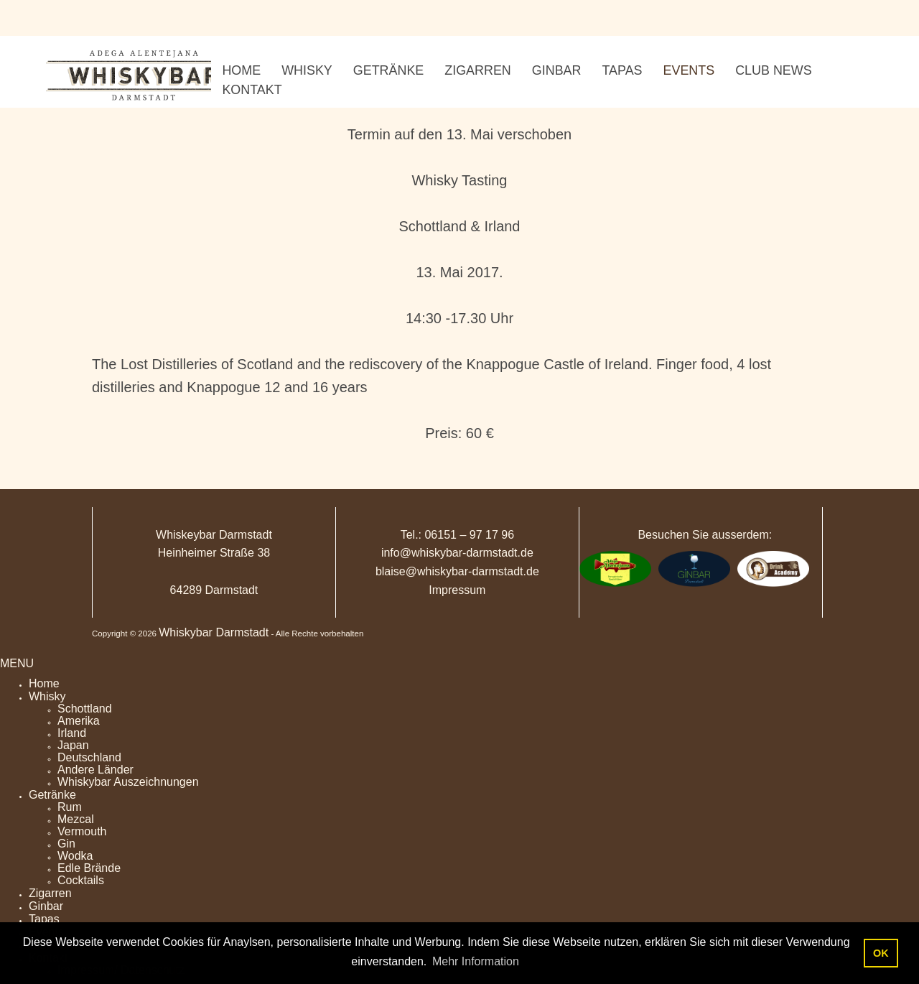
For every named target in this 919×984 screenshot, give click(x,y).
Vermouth (81, 831)
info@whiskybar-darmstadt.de (457, 553)
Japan (73, 745)
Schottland (84, 708)
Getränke (52, 795)
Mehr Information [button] (475, 961)
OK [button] (881, 953)
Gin (66, 843)
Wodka (75, 856)
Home (44, 683)
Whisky (47, 696)
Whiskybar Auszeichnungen (128, 782)
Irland (71, 733)
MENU (17, 663)
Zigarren (50, 893)
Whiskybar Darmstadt (214, 632)
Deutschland (89, 757)
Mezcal (75, 819)
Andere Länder (95, 769)
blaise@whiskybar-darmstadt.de (457, 571)
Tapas (44, 919)
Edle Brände (89, 868)
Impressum (457, 590)
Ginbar (46, 906)
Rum (69, 807)
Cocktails (80, 880)
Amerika (78, 721)
